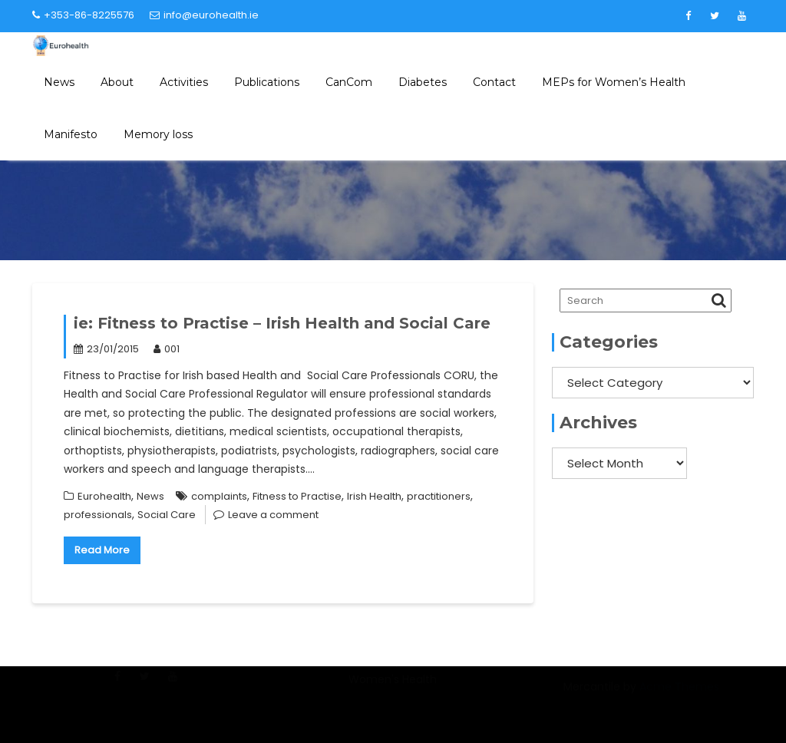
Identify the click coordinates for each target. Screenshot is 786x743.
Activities (184, 82)
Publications (266, 82)
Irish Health (374, 496)
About (117, 82)
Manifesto (70, 134)
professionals (98, 514)
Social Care (166, 514)
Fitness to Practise (297, 496)
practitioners (439, 496)
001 (167, 349)
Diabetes (422, 82)
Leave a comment (273, 514)
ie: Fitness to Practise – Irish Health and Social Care (282, 323)
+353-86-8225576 (83, 15)
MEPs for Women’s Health (613, 82)
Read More (102, 550)
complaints (219, 496)
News (59, 82)
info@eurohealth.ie (204, 15)
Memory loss (158, 134)
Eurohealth (104, 496)
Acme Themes (679, 696)
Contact (494, 82)
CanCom (348, 82)
